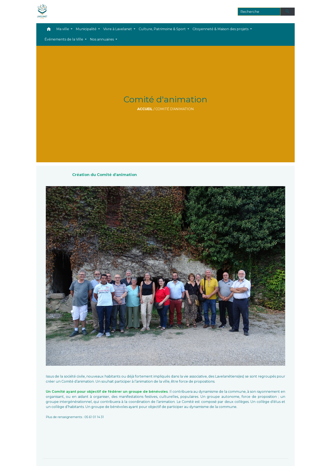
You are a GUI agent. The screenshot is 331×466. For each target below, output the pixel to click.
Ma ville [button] (63, 29)
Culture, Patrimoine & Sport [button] (163, 29)
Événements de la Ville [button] (64, 39)
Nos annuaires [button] (102, 39)
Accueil (145, 109)
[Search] (259, 12)
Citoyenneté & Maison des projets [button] (221, 29)
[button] (49, 30)
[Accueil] (42, 11)
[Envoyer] (288, 12)
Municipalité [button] (86, 29)
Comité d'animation (174, 109)
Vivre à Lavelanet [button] (118, 29)
